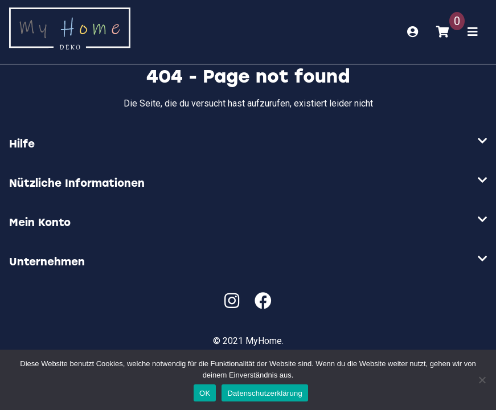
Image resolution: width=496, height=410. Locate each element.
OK (204, 393)
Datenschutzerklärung (264, 393)
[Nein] (481, 380)
